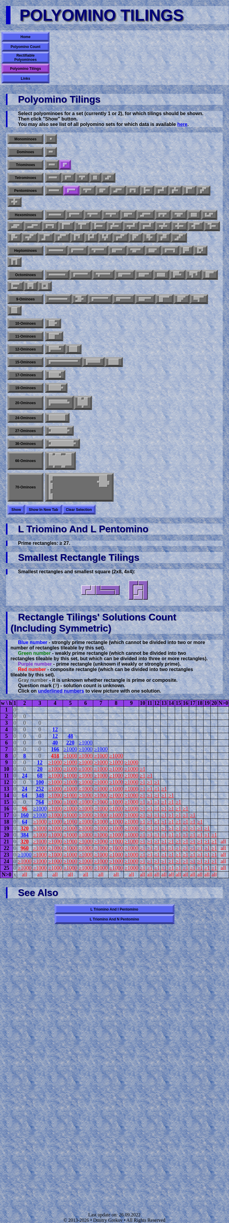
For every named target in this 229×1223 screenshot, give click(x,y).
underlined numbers (61, 691)
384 (24, 835)
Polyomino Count (25, 47)
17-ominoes (25, 375)
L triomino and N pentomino (114, 919)
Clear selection (79, 510)
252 (40, 789)
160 (24, 815)
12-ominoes (25, 349)
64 (24, 795)
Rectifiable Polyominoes (25, 57)
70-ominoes (25, 487)
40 (55, 743)
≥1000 (86, 743)
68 (40, 776)
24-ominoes (25, 418)
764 (40, 802)
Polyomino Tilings (25, 69)
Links (25, 78)
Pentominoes (25, 191)
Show (16, 510)
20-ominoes (25, 403)
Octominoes (25, 275)
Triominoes (25, 165)
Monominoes (25, 139)
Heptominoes (25, 251)
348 (40, 795)
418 (55, 756)
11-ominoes (25, 336)
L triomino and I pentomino (114, 909)
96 (24, 809)
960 (24, 848)
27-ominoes (25, 431)
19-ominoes (25, 388)
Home (25, 37)
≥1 (142, 769)
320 (24, 828)
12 (55, 729)
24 (24, 776)
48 (70, 736)
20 (40, 769)
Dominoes (25, 152)
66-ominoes (25, 461)
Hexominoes (25, 215)
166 (55, 749)
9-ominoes (25, 299)
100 (40, 782)
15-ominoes (25, 362)
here (182, 124)
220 (70, 743)
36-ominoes (25, 444)
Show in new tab (43, 510)
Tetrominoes (25, 178)
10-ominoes (25, 323)
